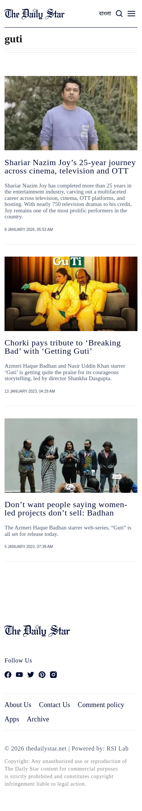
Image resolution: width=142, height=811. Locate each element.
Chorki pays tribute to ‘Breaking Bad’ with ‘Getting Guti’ (63, 347)
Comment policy (101, 705)
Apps (12, 719)
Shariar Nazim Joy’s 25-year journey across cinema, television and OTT (70, 166)
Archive (38, 719)
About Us (18, 705)
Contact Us (54, 705)
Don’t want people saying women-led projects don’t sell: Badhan (66, 508)
